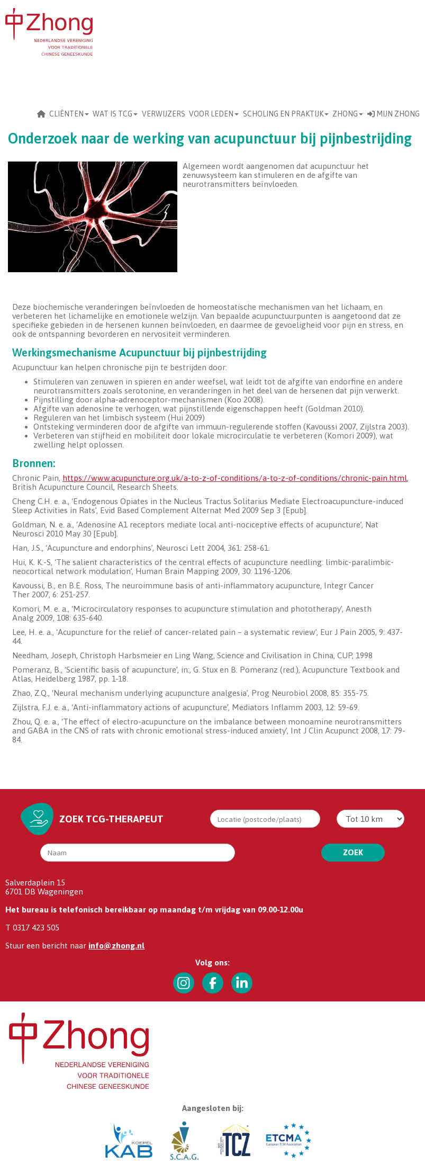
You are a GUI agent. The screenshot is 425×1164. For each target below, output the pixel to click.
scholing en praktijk (286, 114)
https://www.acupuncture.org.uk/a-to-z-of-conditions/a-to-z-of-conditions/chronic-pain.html (234, 477)
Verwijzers (163, 114)
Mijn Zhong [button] (393, 114)
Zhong (347, 114)
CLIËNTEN (69, 114)
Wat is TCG (115, 114)
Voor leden (214, 114)
